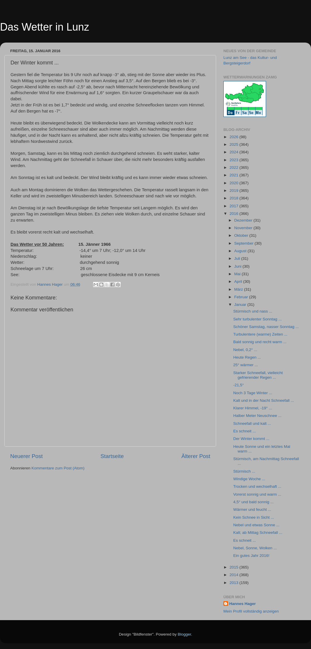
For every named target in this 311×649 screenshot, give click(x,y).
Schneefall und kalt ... (252, 423)
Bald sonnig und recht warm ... (259, 342)
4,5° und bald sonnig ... (253, 502)
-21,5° (238, 385)
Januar (240, 304)
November (243, 228)
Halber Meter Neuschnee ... (257, 415)
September (244, 243)
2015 (234, 567)
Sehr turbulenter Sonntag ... (257, 319)
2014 (234, 575)
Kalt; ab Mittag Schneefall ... (257, 532)
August (241, 251)
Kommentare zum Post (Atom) (58, 468)
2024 (234, 152)
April (238, 281)
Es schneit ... (244, 431)
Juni (238, 266)
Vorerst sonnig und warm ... (257, 494)
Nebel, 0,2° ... (245, 350)
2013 (234, 582)
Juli (237, 258)
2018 (234, 198)
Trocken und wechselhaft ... (257, 486)
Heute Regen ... (247, 357)
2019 (234, 190)
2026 (234, 137)
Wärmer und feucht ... (252, 509)
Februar (241, 297)
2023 (234, 160)
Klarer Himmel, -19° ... (252, 408)
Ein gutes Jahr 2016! (251, 555)
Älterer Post (195, 456)
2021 (234, 175)
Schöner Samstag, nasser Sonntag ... (266, 326)
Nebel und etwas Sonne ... (256, 525)
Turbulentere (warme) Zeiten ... (260, 334)
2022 (234, 167)
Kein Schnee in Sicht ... (253, 517)
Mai (238, 274)
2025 (234, 144)
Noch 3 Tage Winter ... (252, 393)
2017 (234, 206)
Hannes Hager (242, 603)
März (239, 289)
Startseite (112, 456)
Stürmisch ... (244, 471)
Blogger (184, 634)
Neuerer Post (26, 456)
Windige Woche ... (249, 479)
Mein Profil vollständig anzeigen (251, 611)
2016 (234, 213)
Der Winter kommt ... (251, 438)
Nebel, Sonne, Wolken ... (255, 548)
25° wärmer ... (245, 365)
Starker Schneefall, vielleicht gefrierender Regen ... (258, 375)
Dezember (243, 220)
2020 (234, 183)
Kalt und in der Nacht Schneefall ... (263, 400)
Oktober (241, 235)
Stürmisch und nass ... (252, 311)
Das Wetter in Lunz (44, 27)
